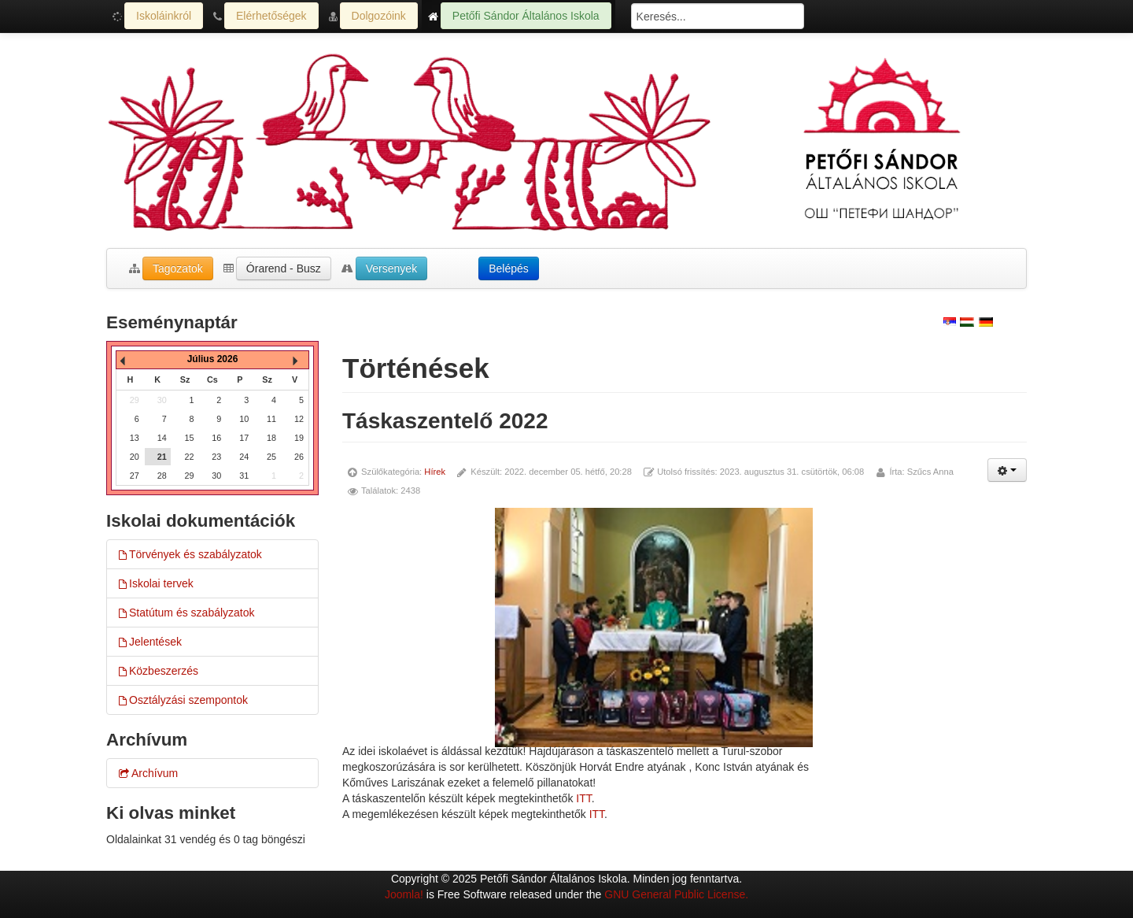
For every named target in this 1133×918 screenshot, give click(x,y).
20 (134, 456)
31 (244, 475)
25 (271, 456)
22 (189, 456)
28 (162, 475)
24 (244, 456)
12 (299, 419)
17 (244, 437)
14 (162, 437)
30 (216, 475)
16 (216, 437)
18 (271, 437)
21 (162, 456)
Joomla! (404, 894)
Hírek (434, 471)
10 (244, 419)
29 (189, 475)
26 (299, 456)
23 (216, 456)
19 (299, 437)
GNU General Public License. (676, 894)
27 (134, 475)
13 (134, 437)
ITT (583, 798)
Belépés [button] (509, 268)
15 (189, 437)
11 (271, 419)
